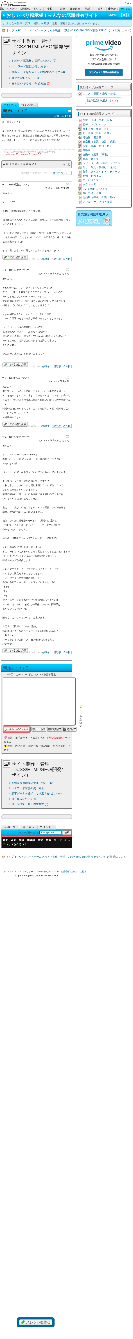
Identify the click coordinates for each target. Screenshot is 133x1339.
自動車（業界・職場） (96, 154)
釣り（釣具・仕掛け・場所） (100, 167)
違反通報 (45, 259)
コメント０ (47, 827)
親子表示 (28, 827)
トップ (10, 30)
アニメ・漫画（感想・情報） (100, 93)
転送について (16, 668)
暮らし (37, 8)
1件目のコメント (61, 173)
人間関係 (25, 8)
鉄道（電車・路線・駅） (97, 146)
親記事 (57, 258)
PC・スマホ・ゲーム (31, 30)
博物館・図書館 (92, 137)
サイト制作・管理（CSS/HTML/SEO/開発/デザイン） (79, 30)
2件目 (67, 258)
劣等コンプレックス (95, 124)
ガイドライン (9, 871)
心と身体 (12, 8)
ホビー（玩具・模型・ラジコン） (103, 163)
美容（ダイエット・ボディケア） (103, 171)
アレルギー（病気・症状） (99, 201)
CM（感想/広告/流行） (96, 189)
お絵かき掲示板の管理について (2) (34, 60)
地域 (87, 8)
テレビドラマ (91, 180)
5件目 (67, 652)
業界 (100, 8)
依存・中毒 (89, 184)
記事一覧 (10, 827)
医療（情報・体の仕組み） (99, 120)
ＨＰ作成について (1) (25, 77)
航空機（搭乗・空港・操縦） (100, 141)
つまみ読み (28, 104)
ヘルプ (128, 2)
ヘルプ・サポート (26, 871)
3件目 (67, 366)
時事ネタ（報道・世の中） (99, 129)
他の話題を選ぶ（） (103, 100)
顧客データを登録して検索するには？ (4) (38, 72)
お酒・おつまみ (92, 176)
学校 (49, 8)
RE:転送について (19, 184)
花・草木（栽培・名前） (97, 133)
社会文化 (113, 8)
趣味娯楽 (75, 8)
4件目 (67, 425)
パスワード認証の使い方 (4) (30, 66)
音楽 (62, 8)
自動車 (87, 150)
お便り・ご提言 (78, 871)
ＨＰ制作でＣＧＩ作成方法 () (31, 83)
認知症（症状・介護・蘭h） (100, 197)
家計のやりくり (92, 193)
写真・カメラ (91, 159)
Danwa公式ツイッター (48, 871)
